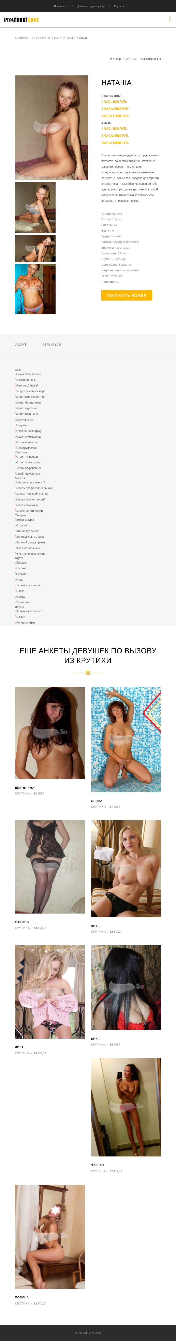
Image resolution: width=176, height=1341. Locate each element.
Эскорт (21, 617)
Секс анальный (26, 380)
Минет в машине (27, 414)
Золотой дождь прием (30, 542)
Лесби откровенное (29, 468)
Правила (59, 6)
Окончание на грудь (29, 431)
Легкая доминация (28, 585)
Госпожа (21, 568)
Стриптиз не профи (28, 462)
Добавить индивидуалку (90, 6)
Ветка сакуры (25, 520)
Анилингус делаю (27, 531)
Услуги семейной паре (30, 391)
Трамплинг (23, 602)
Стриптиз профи (27, 456)
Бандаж (21, 563)
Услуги (21, 345)
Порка (20, 591)
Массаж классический (30, 482)
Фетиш (20, 597)
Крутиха (119, 6)
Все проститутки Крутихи (52, 38)
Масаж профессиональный (34, 488)
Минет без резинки (28, 402)
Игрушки (22, 425)
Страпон (22, 525)
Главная (21, 38)
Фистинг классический (30, 554)
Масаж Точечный (27, 505)
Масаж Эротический (29, 511)
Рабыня (21, 574)
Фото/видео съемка (29, 611)
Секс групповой (26, 448)
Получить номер (127, 295)
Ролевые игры (25, 622)
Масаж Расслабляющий (32, 494)
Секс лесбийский (27, 385)
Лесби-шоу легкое (28, 474)
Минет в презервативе (30, 397)
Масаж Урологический (30, 499)
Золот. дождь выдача (30, 537)
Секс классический (28, 374)
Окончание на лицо (29, 436)
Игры (19, 580)
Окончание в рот (27, 442)
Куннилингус (24, 419)
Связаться (51, 345)
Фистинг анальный (28, 548)
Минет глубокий (26, 408)
